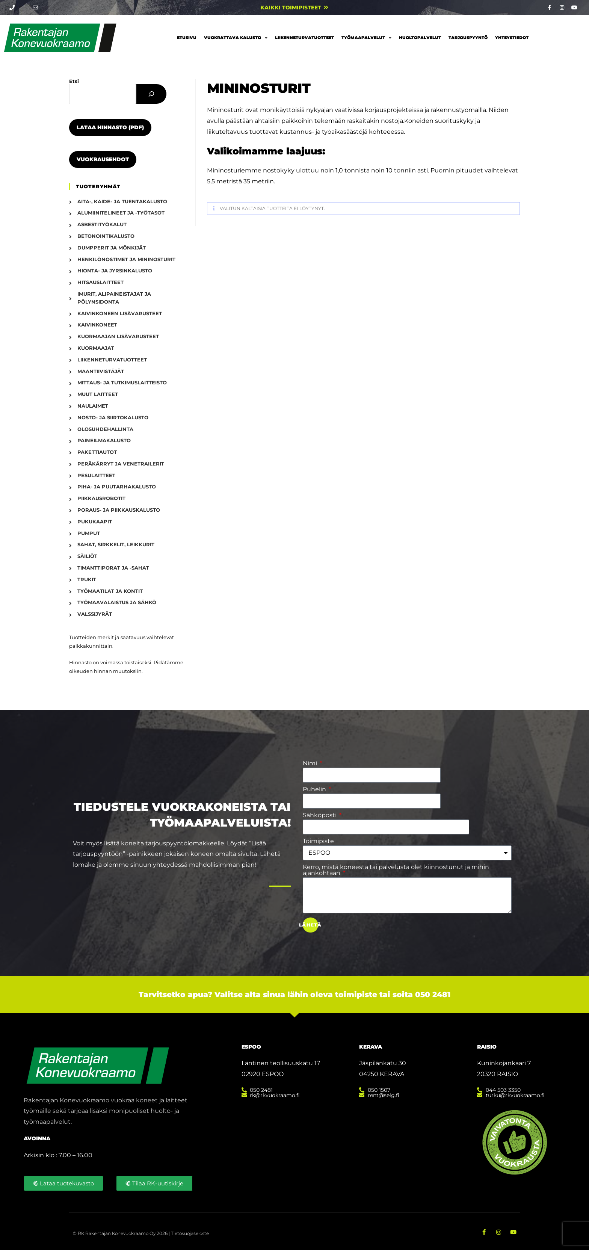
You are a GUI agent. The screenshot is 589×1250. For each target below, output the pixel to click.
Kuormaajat (95, 348)
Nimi (311, 763)
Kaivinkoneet (97, 325)
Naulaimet (92, 406)
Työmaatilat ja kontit (110, 591)
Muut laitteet (97, 394)
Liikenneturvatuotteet (304, 37)
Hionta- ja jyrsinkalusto (114, 271)
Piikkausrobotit (101, 498)
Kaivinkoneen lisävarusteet (119, 313)
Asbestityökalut (102, 224)
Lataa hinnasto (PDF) (110, 127)
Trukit (86, 579)
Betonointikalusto (105, 236)
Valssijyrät (94, 614)
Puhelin (315, 789)
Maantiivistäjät (100, 371)
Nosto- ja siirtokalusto (112, 417)
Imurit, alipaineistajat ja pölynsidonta (114, 298)
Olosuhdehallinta (105, 429)
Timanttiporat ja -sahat (113, 568)
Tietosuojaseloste (190, 1232)
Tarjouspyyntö (468, 37)
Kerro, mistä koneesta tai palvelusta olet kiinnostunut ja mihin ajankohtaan (396, 870)
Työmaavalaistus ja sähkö (116, 602)
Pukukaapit (94, 521)
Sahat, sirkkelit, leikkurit (115, 544)
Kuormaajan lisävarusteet (118, 336)
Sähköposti (320, 815)
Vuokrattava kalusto (235, 38)
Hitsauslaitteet (100, 282)
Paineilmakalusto (104, 440)
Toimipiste (318, 841)
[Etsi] (151, 94)
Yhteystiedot (512, 37)
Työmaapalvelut (366, 38)
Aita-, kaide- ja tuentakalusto (122, 201)
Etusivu (186, 37)
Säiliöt (87, 556)
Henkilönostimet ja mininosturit (126, 259)
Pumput (88, 533)
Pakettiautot (97, 452)
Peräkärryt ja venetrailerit (120, 464)
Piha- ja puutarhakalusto (116, 487)
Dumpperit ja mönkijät (111, 248)
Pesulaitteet (96, 475)
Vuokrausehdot (103, 159)
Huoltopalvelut (420, 37)
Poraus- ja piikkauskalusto (118, 510)
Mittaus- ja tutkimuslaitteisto (122, 382)
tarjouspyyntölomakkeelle (184, 843)
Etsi (74, 81)
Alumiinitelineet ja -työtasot (121, 213)
